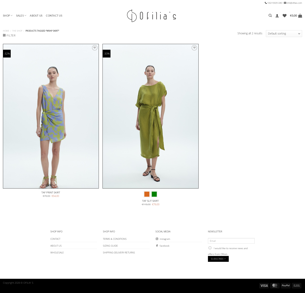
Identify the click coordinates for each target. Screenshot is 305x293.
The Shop (17, 30)
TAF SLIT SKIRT (150, 201)
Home (6, 30)
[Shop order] (284, 33)
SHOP (8, 15)
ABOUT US (36, 15)
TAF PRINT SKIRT (50, 192)
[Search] (270, 15)
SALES (21, 15)
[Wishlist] (285, 15)
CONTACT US (54, 15)
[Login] (277, 15)
